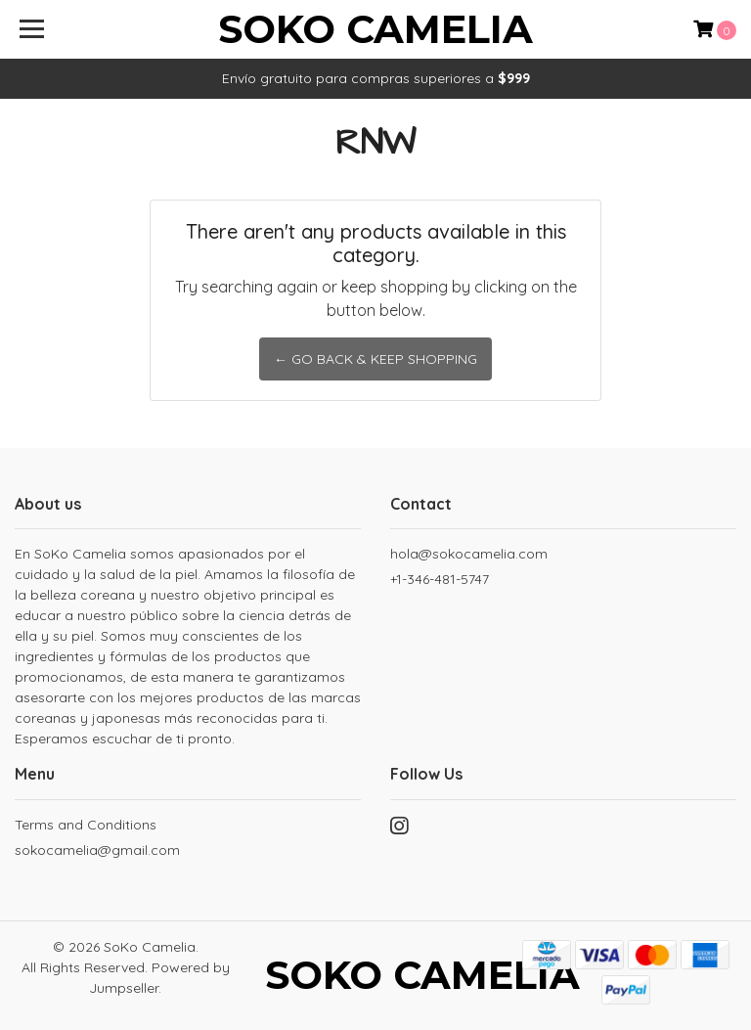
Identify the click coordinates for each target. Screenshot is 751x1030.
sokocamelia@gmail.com (97, 850)
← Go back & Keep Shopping (375, 359)
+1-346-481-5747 (439, 579)
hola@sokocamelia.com (469, 553)
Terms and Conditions (85, 824)
